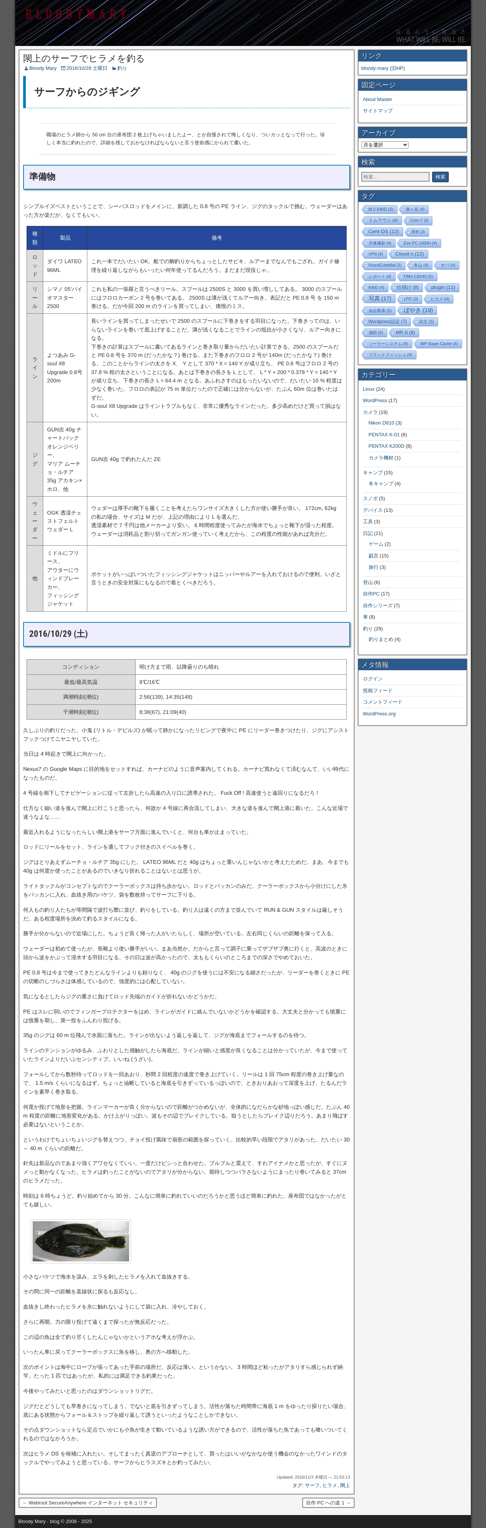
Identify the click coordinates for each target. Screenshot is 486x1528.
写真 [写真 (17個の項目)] (380, 298)
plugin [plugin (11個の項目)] (443, 287)
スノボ (370, 498)
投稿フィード (378, 690)
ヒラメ (329, 1485)
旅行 (374, 567)
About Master (377, 99)
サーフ (312, 1485)
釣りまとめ (381, 639)
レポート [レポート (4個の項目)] (380, 276)
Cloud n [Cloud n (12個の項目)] (410, 254)
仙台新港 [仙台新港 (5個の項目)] (380, 310)
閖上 (345, 1485)
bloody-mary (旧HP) (383, 68)
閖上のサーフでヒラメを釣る (84, 58)
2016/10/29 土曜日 (86, 68)
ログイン (373, 679)
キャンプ (373, 472)
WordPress (375, 400)
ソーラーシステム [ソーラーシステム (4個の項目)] (388, 343)
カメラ (370, 412)
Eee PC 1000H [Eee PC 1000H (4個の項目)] (420, 243)
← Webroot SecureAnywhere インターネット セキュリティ (87, 1503)
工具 (368, 521)
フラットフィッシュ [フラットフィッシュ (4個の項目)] (390, 354)
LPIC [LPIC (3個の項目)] (411, 299)
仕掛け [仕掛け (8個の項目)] (408, 287)
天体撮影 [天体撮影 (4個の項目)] (380, 243)
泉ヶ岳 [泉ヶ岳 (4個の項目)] (415, 209)
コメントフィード (382, 702)
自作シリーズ (378, 605)
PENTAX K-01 (384, 434)
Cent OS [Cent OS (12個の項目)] (384, 231)
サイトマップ (378, 111)
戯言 (374, 556)
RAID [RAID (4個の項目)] (377, 287)
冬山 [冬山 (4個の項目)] (421, 265)
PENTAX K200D (386, 446)
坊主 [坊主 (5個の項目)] (426, 321)
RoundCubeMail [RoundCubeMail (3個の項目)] (385, 265)
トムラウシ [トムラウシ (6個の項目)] (383, 220)
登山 (368, 582)
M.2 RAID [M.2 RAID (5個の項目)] (381, 209)
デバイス (373, 510)
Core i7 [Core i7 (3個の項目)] (419, 220)
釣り (122, 68)
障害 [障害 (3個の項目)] (418, 232)
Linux (369, 389)
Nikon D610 (381, 423)
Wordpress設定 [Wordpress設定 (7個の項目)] (388, 321)
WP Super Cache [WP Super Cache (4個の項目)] (439, 343)
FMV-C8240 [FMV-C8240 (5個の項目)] (418, 276)
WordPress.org (379, 714)
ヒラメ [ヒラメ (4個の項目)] (440, 299)
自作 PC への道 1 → (328, 1503)
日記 (368, 533)
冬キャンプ (381, 483)
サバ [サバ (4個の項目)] (448, 265)
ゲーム (376, 544)
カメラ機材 (381, 458)
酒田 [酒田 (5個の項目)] (376, 332)
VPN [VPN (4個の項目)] (376, 254)
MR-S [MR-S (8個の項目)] (405, 332)
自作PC (371, 594)
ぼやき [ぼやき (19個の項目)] (418, 310)
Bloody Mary (43, 68)
